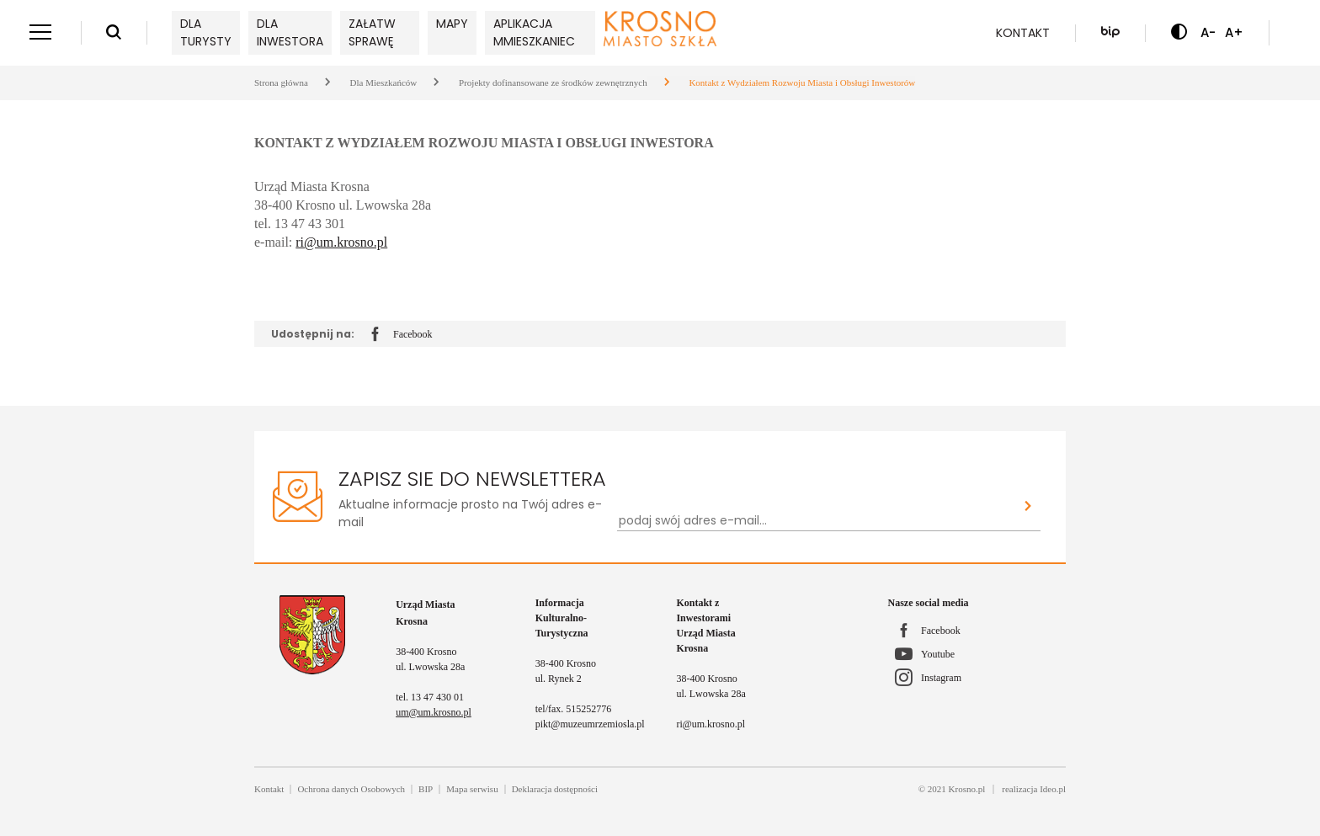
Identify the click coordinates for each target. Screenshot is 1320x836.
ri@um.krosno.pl (341, 242)
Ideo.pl (1053, 789)
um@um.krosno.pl (433, 712)
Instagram (941, 678)
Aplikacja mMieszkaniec (534, 32)
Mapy (452, 23)
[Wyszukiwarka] (113, 33)
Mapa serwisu (472, 789)
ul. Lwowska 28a (430, 667)
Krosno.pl (967, 789)
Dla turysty (206, 32)
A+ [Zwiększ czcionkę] (1234, 32)
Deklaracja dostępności (555, 789)
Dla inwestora (290, 32)
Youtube (938, 654)
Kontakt (1023, 32)
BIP (425, 789)
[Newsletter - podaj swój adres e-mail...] (816, 520)
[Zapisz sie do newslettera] (1028, 507)
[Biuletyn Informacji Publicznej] (1110, 32)
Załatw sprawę (372, 32)
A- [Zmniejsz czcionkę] (1208, 32)
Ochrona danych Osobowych (351, 789)
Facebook (402, 335)
